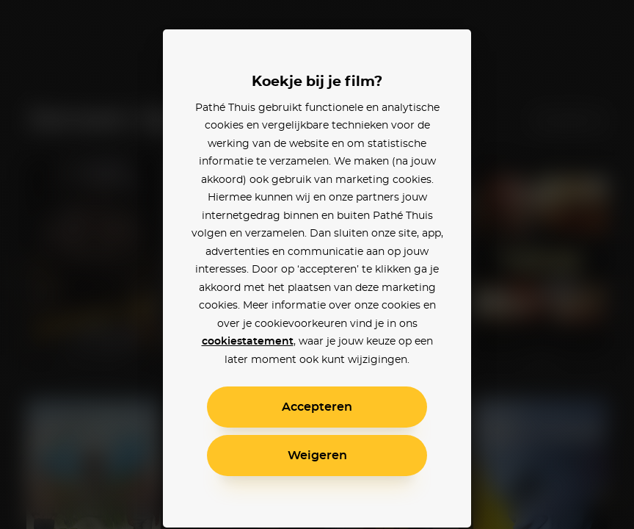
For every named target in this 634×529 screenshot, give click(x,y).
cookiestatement (248, 342)
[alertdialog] (317, 264)
